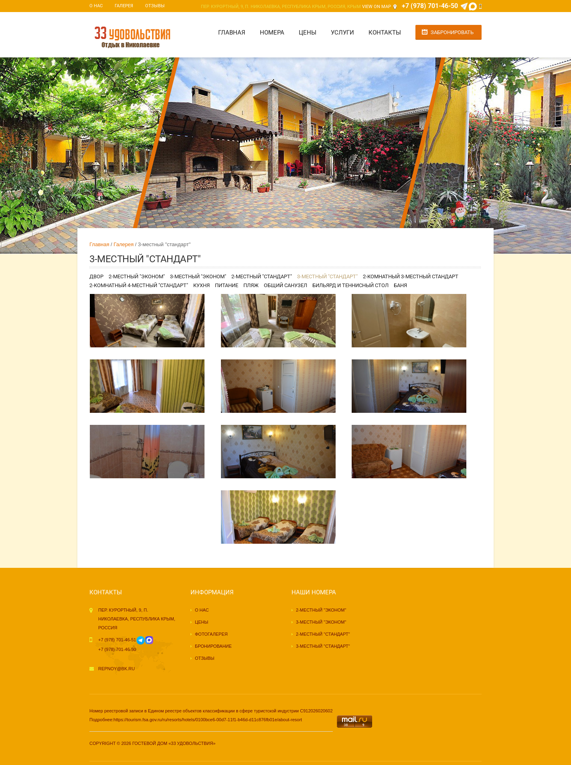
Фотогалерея (211, 634)
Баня (400, 285)
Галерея (124, 5)
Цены (307, 32)
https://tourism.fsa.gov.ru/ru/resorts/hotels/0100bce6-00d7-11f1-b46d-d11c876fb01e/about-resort (207, 719)
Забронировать (452, 32)
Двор (96, 276)
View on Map (376, 6)
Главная (231, 32)
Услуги (342, 32)
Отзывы (155, 5)
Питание (226, 285)
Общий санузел (285, 285)
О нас (96, 5)
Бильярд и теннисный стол (350, 285)
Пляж (251, 285)
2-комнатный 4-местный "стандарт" (138, 285)
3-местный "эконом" (198, 276)
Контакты (385, 32)
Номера (272, 32)
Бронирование (213, 646)
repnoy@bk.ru (116, 668)
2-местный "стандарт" (261, 276)
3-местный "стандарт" (327, 276)
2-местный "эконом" (137, 276)
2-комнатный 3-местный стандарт (410, 276)
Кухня (201, 285)
